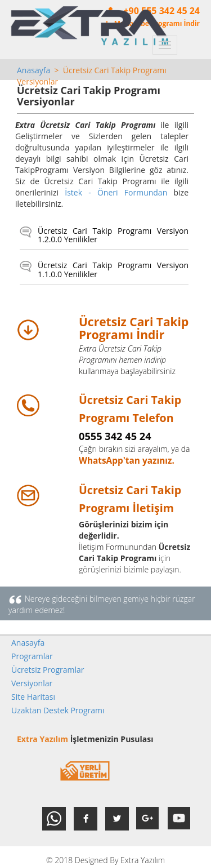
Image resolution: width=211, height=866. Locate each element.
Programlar (32, 656)
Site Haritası (33, 696)
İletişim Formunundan (117, 546)
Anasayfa (33, 70)
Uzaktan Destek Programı (58, 710)
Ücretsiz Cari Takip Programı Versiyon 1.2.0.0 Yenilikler (113, 235)
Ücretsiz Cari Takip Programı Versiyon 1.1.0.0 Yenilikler (113, 269)
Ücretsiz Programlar (47, 669)
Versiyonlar (31, 683)
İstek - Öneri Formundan (116, 192)
